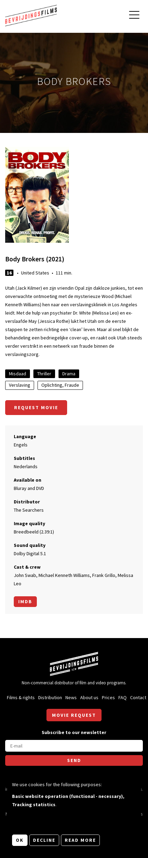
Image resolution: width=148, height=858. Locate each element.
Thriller (44, 373)
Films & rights (21, 697)
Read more (80, 840)
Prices (108, 697)
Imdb (25, 601)
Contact (138, 697)
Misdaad (17, 373)
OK (20, 840)
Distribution (50, 697)
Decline (44, 840)
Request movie (36, 407)
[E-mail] (74, 746)
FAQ (122, 697)
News (71, 697)
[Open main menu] (134, 16)
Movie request (74, 715)
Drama (68, 373)
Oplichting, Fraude (60, 385)
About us (89, 697)
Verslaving (19, 385)
